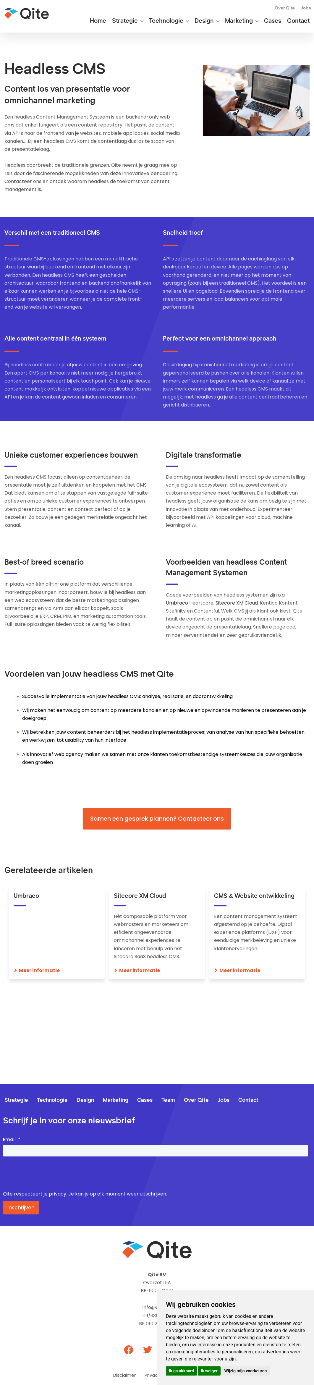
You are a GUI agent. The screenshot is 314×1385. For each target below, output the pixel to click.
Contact (298, 21)
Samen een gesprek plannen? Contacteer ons (157, 818)
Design (204, 21)
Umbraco (177, 603)
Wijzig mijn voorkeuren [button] (245, 1370)
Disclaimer (124, 1375)
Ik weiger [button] (209, 1370)
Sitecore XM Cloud (237, 603)
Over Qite (285, 8)
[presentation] (48, 1173)
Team (168, 1100)
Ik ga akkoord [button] (181, 1370)
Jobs (306, 8)
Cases (272, 21)
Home (98, 21)
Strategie (125, 21)
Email (9, 1139)
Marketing (239, 21)
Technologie (166, 21)
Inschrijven (21, 1207)
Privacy (152, 1375)
